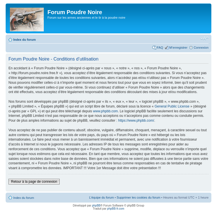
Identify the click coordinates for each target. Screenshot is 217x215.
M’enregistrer (178, 47)
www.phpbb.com (105, 111)
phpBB (96, 205)
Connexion (201, 47)
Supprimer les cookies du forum (138, 197)
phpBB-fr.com (115, 208)
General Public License (172, 106)
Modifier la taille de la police (204, 38)
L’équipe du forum (101, 197)
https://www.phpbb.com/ (136, 120)
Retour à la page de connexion (34, 182)
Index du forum (24, 39)
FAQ (160, 47)
